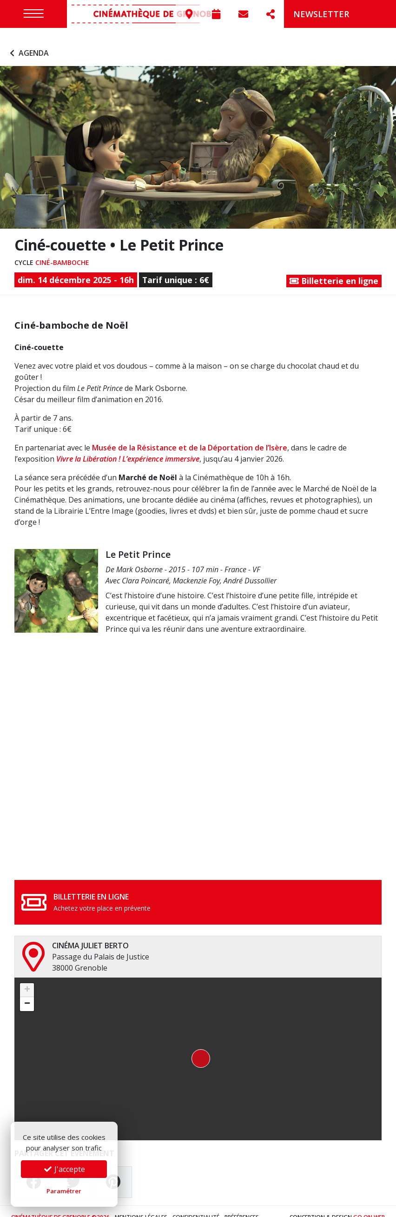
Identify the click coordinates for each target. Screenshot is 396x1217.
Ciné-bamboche (62, 250)
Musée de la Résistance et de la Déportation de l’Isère (189, 435)
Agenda (28, 41)
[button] (198, 1047)
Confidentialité (195, 1205)
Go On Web (369, 1205)
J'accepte (64, 1169)
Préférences (241, 1205)
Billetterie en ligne (334, 268)
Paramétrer (63, 1191)
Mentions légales (141, 1205)
